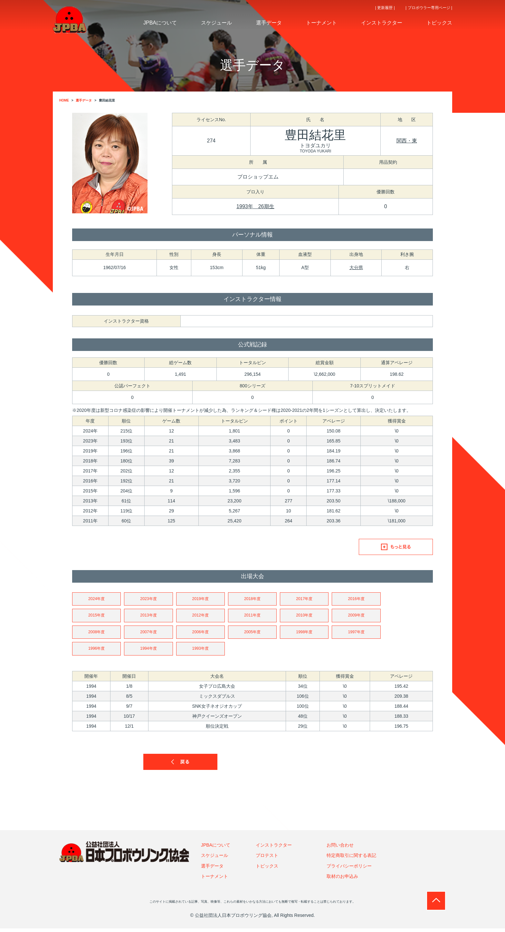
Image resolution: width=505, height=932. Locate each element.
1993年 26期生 (255, 206)
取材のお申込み (342, 879)
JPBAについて (215, 848)
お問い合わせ (340, 848)
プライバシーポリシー (349, 869)
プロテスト (267, 858)
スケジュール (214, 858)
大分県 (356, 267)
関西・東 (406, 140)
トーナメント (214, 879)
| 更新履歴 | (385, 7)
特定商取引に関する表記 (351, 858)
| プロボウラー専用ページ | (428, 7)
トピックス (267, 869)
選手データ (212, 869)
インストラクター (274, 848)
